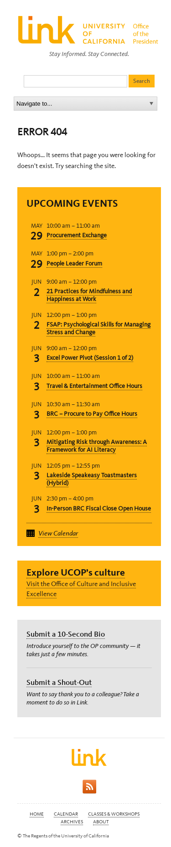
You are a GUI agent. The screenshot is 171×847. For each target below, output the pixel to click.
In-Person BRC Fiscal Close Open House (99, 508)
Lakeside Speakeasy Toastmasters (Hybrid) (92, 479)
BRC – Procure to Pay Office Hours (92, 414)
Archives (72, 822)
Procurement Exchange (77, 235)
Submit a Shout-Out (59, 682)
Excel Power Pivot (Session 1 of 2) (90, 358)
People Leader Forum (74, 263)
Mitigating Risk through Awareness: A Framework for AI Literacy (97, 446)
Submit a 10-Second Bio (65, 633)
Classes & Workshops (114, 814)
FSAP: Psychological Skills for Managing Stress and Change (98, 328)
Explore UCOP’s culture (75, 572)
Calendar (66, 814)
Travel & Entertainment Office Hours (94, 386)
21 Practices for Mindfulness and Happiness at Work (89, 295)
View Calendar (58, 533)
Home (37, 814)
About (101, 822)
